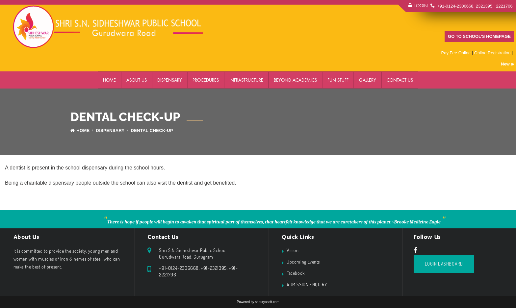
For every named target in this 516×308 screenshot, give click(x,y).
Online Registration (492, 52)
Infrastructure (246, 80)
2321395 (484, 6)
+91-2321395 (214, 268)
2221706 (504, 6)
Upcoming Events (303, 262)
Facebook (296, 273)
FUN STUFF (337, 80)
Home (109, 80)
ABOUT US (136, 80)
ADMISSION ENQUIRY (307, 284)
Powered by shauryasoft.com (258, 302)
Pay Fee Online (456, 52)
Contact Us (400, 80)
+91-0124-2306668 (455, 6)
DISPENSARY (169, 80)
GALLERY (367, 80)
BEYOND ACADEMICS (295, 80)
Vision (293, 250)
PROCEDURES (206, 80)
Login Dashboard (444, 264)
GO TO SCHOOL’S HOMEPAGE (479, 36)
